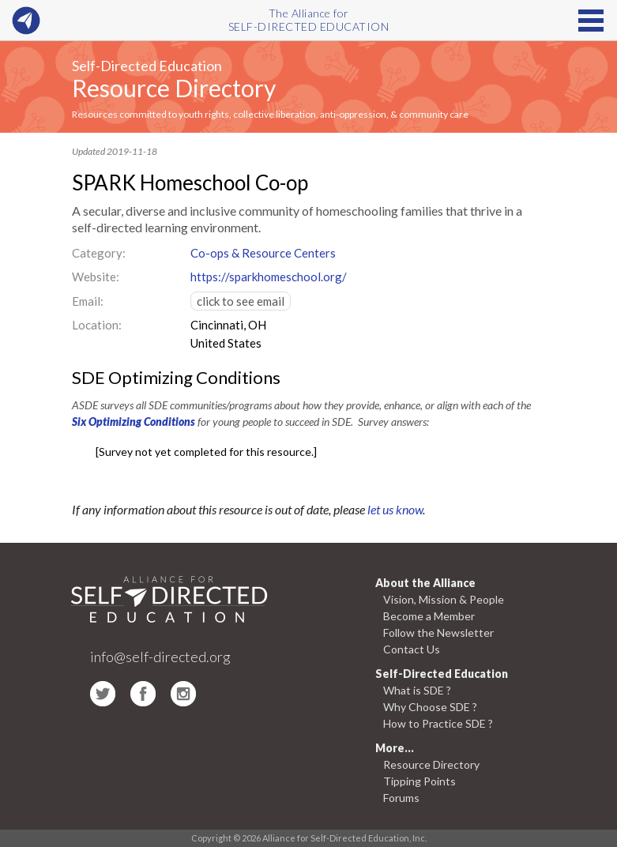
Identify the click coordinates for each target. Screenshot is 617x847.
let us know (395, 509)
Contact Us (411, 649)
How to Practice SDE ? (438, 723)
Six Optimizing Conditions (133, 421)
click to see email (240, 301)
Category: (99, 253)
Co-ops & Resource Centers (263, 253)
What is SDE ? (417, 690)
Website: (95, 276)
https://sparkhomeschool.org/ (268, 276)
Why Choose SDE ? (430, 706)
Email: (87, 301)
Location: (97, 325)
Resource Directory (174, 87)
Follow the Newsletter (438, 632)
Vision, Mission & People (443, 599)
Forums (401, 797)
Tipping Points (419, 781)
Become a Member (429, 616)
